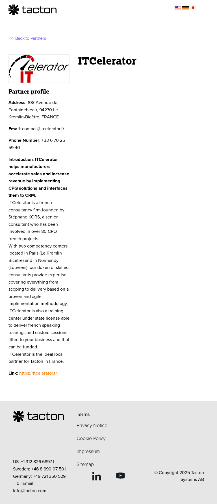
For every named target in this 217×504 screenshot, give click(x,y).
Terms (83, 414)
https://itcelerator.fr (38, 373)
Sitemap (85, 464)
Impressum (88, 451)
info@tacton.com (29, 490)
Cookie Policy (91, 438)
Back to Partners (30, 38)
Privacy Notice (92, 425)
